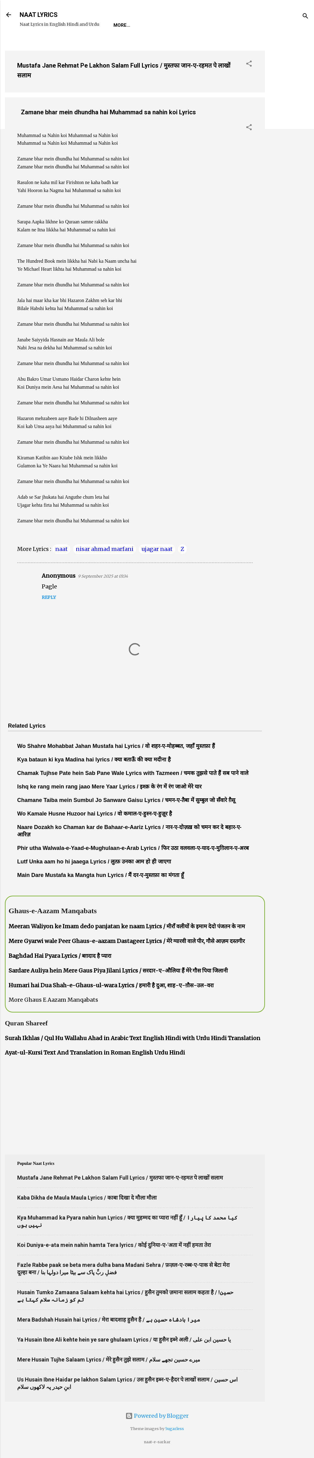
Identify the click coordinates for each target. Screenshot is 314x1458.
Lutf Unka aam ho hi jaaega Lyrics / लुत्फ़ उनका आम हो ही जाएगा (94, 862)
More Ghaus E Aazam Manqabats (53, 999)
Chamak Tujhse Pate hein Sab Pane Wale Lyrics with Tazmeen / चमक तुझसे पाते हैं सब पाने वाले (132, 773)
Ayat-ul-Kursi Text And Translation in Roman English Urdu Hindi (95, 1052)
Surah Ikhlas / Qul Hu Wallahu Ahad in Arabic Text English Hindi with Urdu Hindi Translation (132, 1038)
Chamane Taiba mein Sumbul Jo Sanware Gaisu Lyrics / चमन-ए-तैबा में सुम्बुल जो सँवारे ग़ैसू (126, 800)
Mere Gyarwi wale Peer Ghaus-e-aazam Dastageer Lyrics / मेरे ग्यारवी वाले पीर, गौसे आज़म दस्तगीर (127, 941)
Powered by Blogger (157, 1415)
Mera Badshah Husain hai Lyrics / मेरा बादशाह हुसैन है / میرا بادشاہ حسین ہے (108, 1319)
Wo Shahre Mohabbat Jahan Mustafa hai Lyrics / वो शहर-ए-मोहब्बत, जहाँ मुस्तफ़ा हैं (116, 746)
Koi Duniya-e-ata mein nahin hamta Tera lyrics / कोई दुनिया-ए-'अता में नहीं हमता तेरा (114, 1245)
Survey (225, 25)
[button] (249, 64)
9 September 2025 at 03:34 (103, 576)
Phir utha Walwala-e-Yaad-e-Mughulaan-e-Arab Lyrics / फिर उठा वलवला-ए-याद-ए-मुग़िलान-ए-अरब (133, 848)
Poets (252, 25)
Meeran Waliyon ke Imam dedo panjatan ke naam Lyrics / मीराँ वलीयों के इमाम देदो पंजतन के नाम (127, 926)
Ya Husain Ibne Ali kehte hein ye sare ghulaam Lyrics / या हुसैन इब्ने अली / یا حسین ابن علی (124, 1339)
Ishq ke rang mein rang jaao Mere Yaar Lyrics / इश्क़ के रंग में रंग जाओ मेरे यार (109, 787)
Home (120, 25)
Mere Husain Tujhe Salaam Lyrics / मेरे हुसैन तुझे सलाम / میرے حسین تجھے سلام (108, 1359)
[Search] (305, 16)
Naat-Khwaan (187, 25)
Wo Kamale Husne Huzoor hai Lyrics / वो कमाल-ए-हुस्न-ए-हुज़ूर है (94, 814)
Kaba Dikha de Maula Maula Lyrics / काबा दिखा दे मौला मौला (87, 1197)
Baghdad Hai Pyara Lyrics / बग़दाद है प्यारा (60, 955)
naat (61, 548)
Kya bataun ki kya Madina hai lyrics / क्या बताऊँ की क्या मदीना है (94, 760)
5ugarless (174, 1428)
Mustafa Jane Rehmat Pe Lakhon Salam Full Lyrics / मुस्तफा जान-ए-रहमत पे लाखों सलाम (120, 1177)
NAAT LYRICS (39, 14)
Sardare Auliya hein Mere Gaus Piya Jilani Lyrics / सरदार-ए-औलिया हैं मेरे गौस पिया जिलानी (118, 970)
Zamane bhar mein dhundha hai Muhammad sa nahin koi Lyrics (108, 112)
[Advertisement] (289, 138)
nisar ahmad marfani (104, 548)
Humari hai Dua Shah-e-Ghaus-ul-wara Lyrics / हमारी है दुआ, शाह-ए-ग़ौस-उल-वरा (111, 985)
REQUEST (148, 25)
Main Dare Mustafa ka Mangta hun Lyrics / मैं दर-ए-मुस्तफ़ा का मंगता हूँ (100, 875)
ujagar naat (157, 548)
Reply (49, 597)
